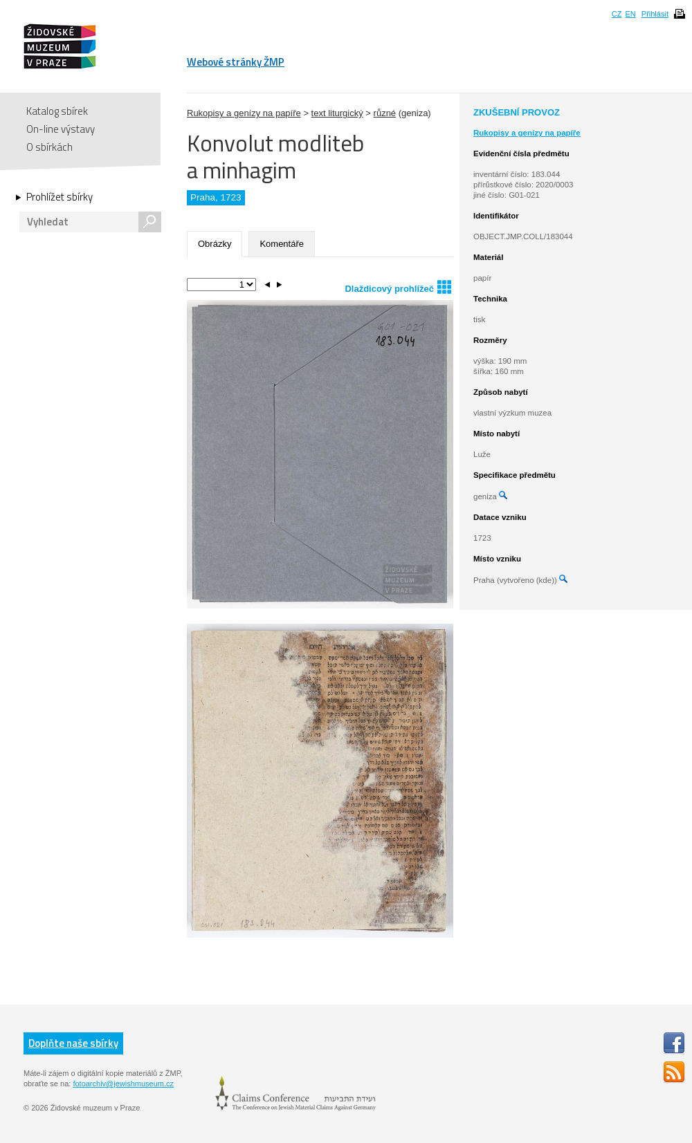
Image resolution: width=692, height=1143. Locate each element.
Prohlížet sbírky (59, 197)
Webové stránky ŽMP (235, 62)
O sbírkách (49, 147)
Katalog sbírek (57, 111)
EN (630, 14)
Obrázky (214, 244)
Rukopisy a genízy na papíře (244, 113)
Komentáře (282, 244)
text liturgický (337, 113)
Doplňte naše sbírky (73, 1043)
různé (385, 113)
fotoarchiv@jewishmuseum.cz (123, 1083)
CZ (617, 14)
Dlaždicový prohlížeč (398, 286)
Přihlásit (654, 14)
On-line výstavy (60, 129)
